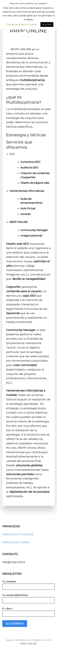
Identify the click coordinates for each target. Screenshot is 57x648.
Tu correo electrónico (28, 600)
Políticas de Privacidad (17, 534)
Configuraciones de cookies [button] (21, 24)
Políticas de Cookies (16, 542)
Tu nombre (28, 586)
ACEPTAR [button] (47, 24)
